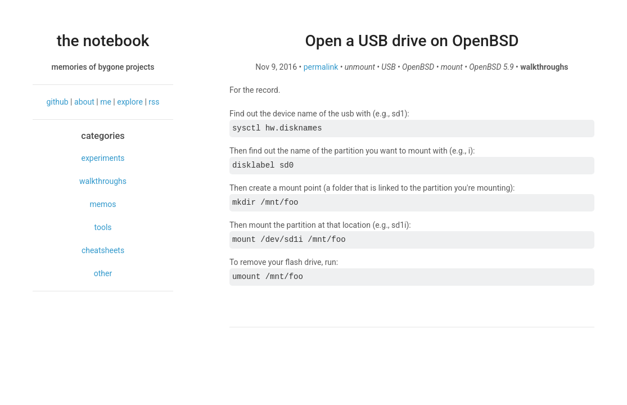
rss (153, 101)
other (103, 273)
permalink (321, 66)
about (84, 101)
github (58, 101)
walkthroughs (103, 181)
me (105, 101)
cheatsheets (103, 250)
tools (102, 227)
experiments (102, 158)
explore (130, 101)
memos (102, 204)
